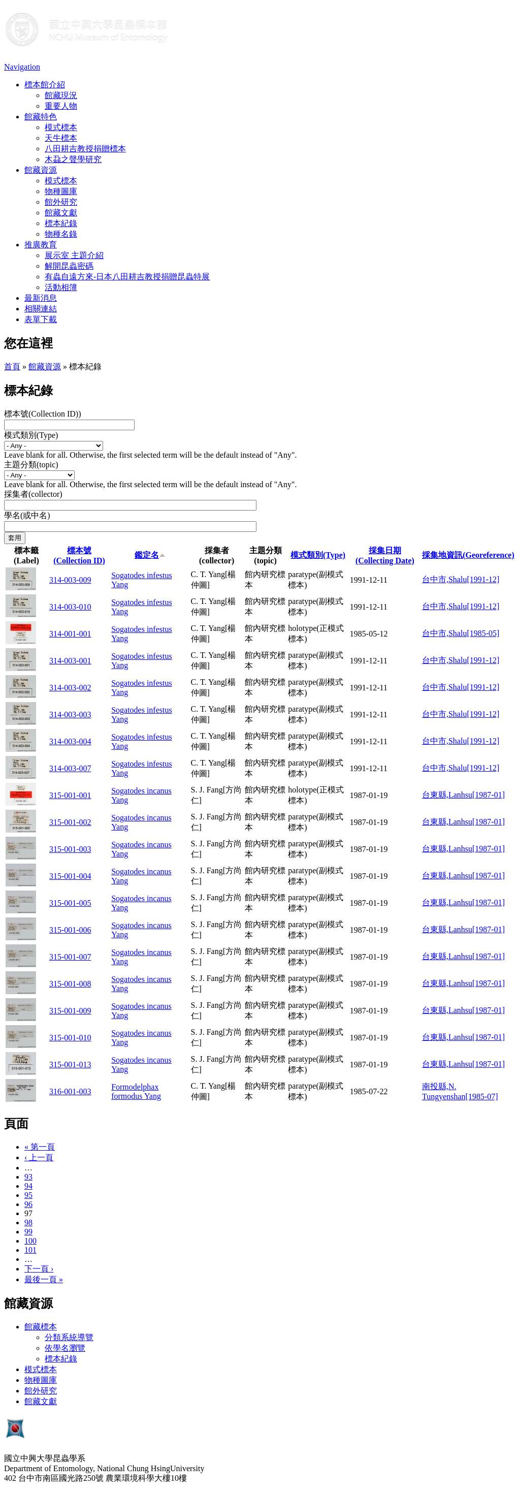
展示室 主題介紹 (74, 255)
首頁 (12, 366)
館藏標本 (40, 1326)
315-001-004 (70, 876)
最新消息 (40, 298)
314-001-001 (70, 633)
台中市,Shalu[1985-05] (460, 633)
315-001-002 (70, 822)
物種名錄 (61, 234)
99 (28, 1231)
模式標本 (61, 127)
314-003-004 (70, 741)
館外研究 (61, 202)
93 (28, 1176)
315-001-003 (70, 849)
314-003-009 (70, 580)
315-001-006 (70, 930)
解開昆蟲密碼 (69, 266)
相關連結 (40, 308)
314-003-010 (70, 606)
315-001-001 (70, 795)
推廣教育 (40, 244)
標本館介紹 (44, 84)
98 (28, 1222)
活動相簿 (61, 287)
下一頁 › (38, 1268)
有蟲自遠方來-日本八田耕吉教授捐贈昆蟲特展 (127, 276)
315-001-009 (70, 1010)
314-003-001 (70, 660)
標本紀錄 (61, 223)
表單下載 (40, 319)
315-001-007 (70, 957)
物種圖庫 (61, 191)
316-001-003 (70, 1091)
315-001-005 (70, 903)
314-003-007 (70, 768)
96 (28, 1204)
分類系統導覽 (69, 1337)
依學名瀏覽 (65, 1348)
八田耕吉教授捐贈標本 (85, 148)
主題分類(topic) (31, 464)
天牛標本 (61, 138)
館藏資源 (40, 170)
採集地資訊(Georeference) (468, 555)
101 (30, 1250)
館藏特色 (40, 116)
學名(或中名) (27, 515)
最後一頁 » (43, 1279)
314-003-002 (70, 687)
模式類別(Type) (31, 435)
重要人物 (61, 106)
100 (30, 1240)
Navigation (22, 66)
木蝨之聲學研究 (73, 159)
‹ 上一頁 (38, 1157)
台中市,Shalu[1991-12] (460, 579)
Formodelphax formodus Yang (136, 1091)
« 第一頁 (39, 1146)
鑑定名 (150, 555)
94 (28, 1186)
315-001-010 (70, 1037)
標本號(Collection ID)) (42, 413)
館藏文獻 (61, 212)
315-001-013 (70, 1064)
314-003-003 (70, 714)
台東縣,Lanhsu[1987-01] (463, 794)
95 (28, 1195)
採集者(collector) (33, 494)
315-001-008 (70, 983)
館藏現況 (61, 95)
